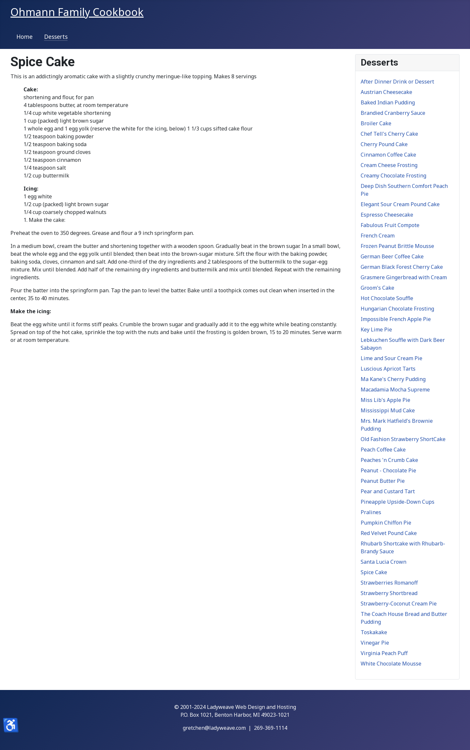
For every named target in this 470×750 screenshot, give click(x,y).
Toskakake (374, 632)
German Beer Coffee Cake (392, 256)
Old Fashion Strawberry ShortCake (403, 439)
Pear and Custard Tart (388, 491)
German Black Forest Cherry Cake (402, 266)
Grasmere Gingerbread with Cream (404, 277)
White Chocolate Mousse (391, 663)
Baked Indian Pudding (388, 102)
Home (24, 36)
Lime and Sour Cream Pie (391, 358)
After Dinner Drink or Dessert (397, 81)
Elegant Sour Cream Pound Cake (400, 204)
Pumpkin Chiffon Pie (386, 522)
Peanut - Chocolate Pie (388, 470)
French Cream (378, 235)
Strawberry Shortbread (389, 593)
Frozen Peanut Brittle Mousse (397, 246)
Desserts (56, 36)
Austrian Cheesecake (386, 92)
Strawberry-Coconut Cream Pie (399, 603)
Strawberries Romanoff (389, 582)
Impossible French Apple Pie (396, 319)
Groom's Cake (377, 287)
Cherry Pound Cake (384, 144)
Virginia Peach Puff (384, 653)
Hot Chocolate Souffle (387, 298)
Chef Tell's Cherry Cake (389, 133)
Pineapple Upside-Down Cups (397, 501)
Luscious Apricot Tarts (388, 368)
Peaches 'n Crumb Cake (389, 460)
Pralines (371, 512)
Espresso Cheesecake (387, 214)
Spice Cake (374, 572)
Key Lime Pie (376, 329)
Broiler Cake (376, 123)
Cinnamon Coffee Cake (388, 154)
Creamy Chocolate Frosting (393, 175)
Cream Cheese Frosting (389, 165)
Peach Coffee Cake (383, 449)
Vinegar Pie (375, 642)
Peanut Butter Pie (383, 480)
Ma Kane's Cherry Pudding (393, 379)
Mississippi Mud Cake (388, 410)
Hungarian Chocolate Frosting (397, 308)
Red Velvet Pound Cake (389, 533)
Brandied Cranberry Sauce (393, 112)
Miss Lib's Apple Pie (385, 400)
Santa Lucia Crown (383, 561)
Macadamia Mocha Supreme (395, 389)
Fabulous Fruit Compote (390, 225)
